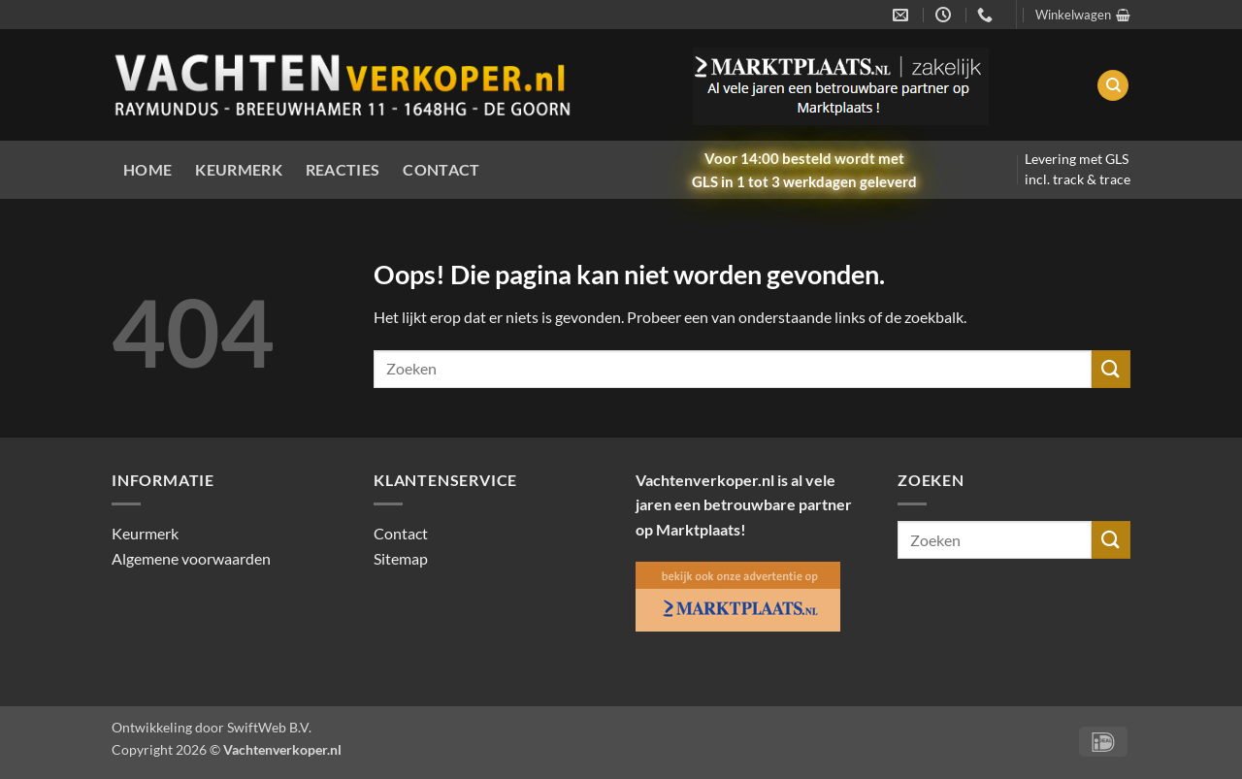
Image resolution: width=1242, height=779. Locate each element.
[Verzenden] (1111, 369)
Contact (441, 169)
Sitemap (401, 558)
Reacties (343, 169)
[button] (1082, 14)
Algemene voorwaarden (191, 558)
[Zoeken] (1112, 86)
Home (147, 169)
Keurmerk (238, 169)
